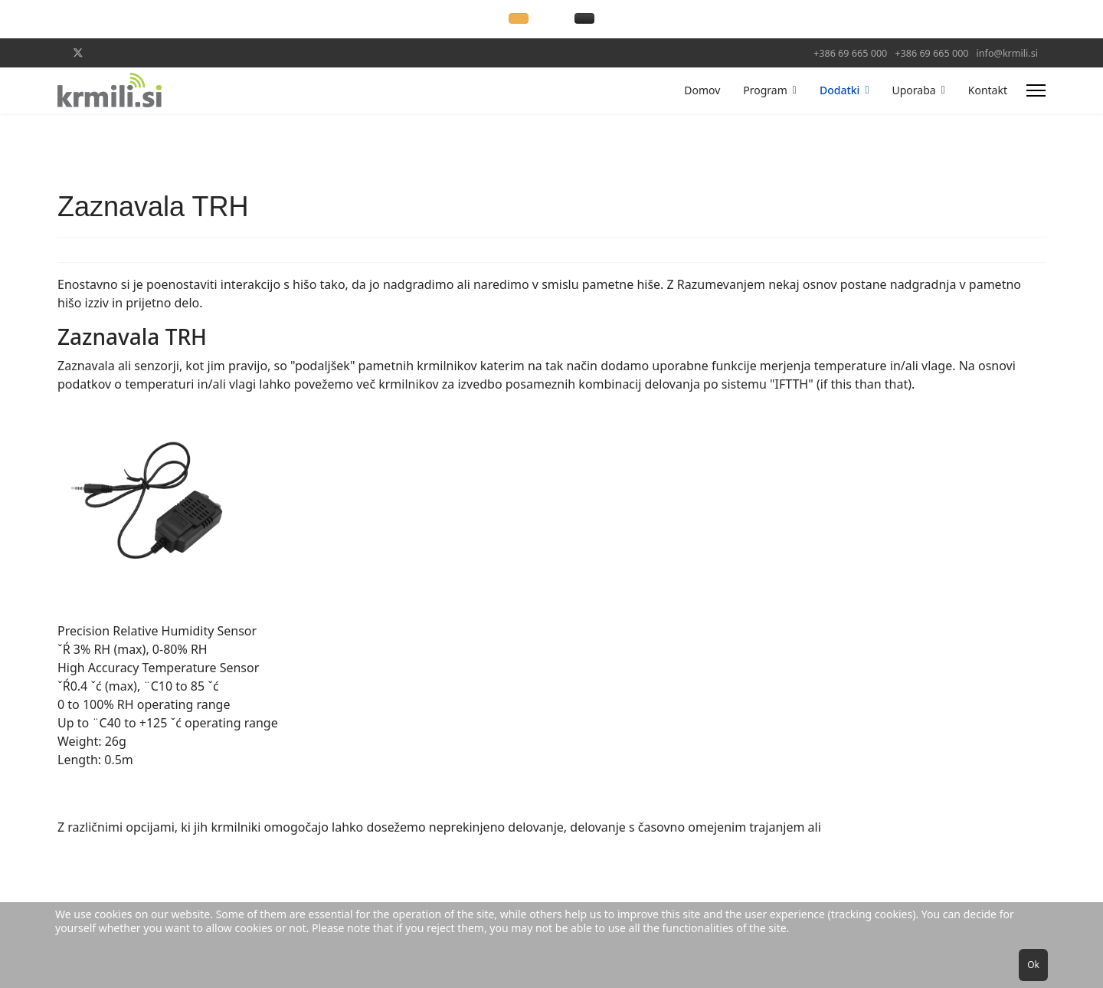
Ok (1033, 964)
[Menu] (1036, 90)
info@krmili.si (1007, 53)
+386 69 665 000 (850, 53)
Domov (702, 90)
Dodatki (839, 90)
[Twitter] (78, 52)
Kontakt (987, 90)
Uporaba (914, 90)
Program (765, 90)
